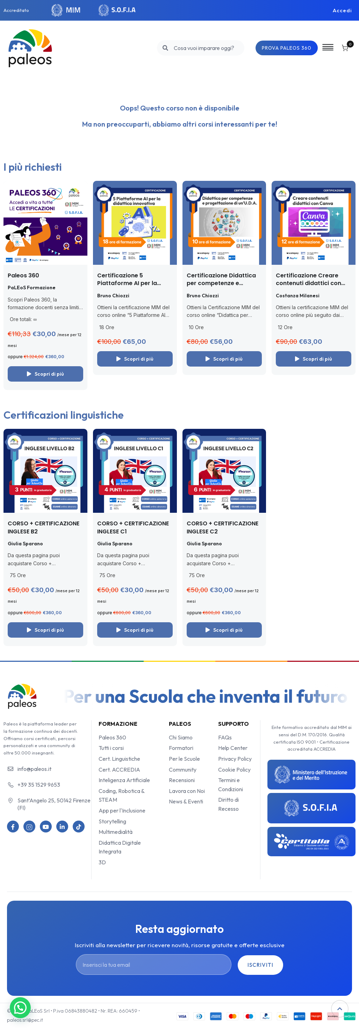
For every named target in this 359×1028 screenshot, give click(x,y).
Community (182, 769)
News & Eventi (186, 801)
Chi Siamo (181, 737)
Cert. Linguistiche (119, 758)
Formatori (181, 747)
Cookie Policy (234, 769)
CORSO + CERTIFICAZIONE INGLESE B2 (43, 527)
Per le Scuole (184, 758)
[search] (161, 48)
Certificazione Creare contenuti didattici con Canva (308, 283)
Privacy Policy (235, 758)
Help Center (232, 747)
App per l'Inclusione (122, 810)
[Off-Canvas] (326, 47)
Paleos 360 (23, 275)
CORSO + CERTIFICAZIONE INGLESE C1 (133, 527)
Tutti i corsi (111, 747)
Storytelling (112, 821)
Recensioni (182, 780)
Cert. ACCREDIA (119, 769)
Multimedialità (115, 831)
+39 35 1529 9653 (38, 784)
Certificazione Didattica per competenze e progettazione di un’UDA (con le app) (222, 287)
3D (102, 862)
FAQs (225, 737)
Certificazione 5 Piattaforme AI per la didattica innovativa (127, 283)
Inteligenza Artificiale (124, 780)
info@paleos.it (34, 768)
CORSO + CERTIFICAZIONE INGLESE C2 (222, 527)
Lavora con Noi (187, 790)
